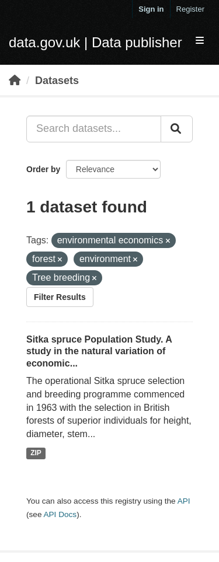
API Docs (60, 514)
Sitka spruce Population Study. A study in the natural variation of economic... (99, 351)
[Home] (14, 80)
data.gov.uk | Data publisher (95, 42)
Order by (43, 169)
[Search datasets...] (93, 129)
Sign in (151, 9)
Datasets (57, 80)
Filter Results (60, 297)
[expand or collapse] (199, 41)
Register (190, 9)
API (184, 501)
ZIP (35, 453)
